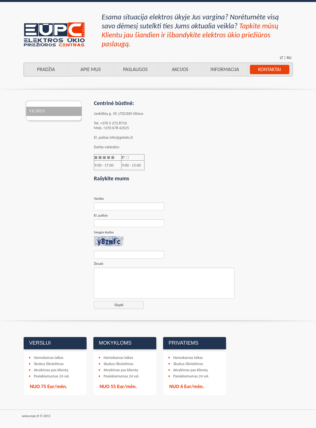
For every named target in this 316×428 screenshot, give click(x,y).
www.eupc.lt (30, 416)
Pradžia (46, 69)
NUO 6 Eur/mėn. (186, 386)
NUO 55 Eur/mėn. (118, 386)
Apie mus (90, 69)
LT (281, 57)
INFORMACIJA (225, 69)
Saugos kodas (104, 232)
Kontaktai (269, 69)
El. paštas (101, 215)
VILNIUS (37, 111)
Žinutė (98, 263)
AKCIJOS (180, 69)
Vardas (99, 198)
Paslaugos (135, 69)
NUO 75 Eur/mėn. (48, 386)
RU (289, 57)
